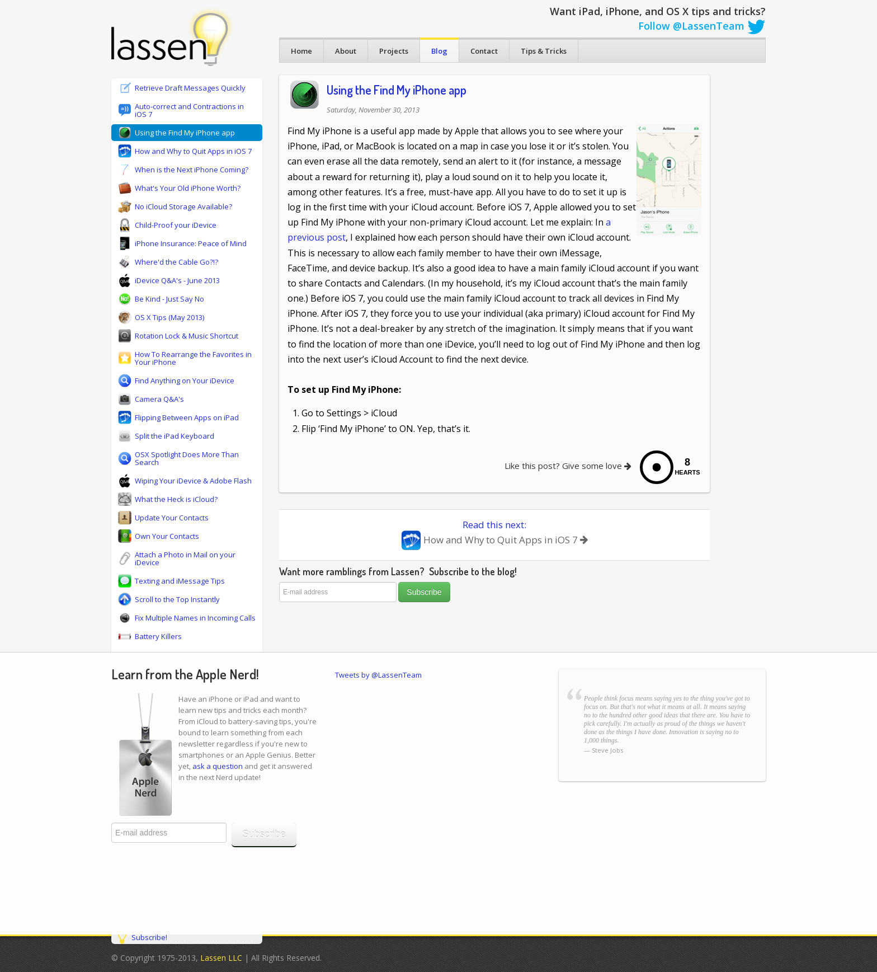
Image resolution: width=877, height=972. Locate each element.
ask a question (217, 766)
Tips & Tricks (544, 51)
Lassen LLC (221, 957)
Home (301, 51)
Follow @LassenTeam (702, 25)
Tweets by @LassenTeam (378, 675)
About (345, 51)
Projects (393, 51)
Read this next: (494, 534)
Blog (439, 51)
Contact (484, 51)
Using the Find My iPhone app (396, 89)
